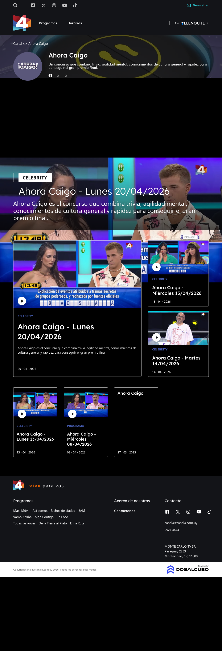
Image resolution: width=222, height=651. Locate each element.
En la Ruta (77, 523)
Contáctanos (124, 511)
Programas (48, 23)
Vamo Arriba (22, 517)
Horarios (74, 23)
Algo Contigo (44, 517)
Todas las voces (24, 523)
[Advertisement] (111, 122)
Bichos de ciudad (63, 510)
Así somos (40, 510)
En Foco (62, 517)
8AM (81, 510)
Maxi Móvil (21, 510)
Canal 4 (19, 44)
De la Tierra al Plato (53, 523)
